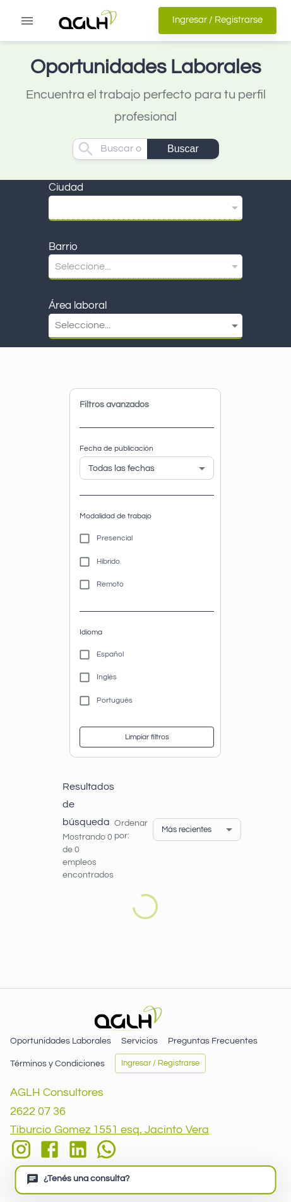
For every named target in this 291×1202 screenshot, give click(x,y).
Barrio (63, 247)
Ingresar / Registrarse (217, 20)
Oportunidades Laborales (60, 1041)
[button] (145, 208)
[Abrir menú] (27, 20)
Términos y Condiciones (57, 1063)
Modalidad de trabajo (115, 516)
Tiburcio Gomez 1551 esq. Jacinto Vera (109, 1130)
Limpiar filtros (146, 737)
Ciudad (66, 187)
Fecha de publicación (116, 448)
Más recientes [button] (186, 829)
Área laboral (78, 305)
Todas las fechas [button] (121, 468)
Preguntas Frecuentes (213, 1041)
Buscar (183, 149)
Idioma (91, 632)
